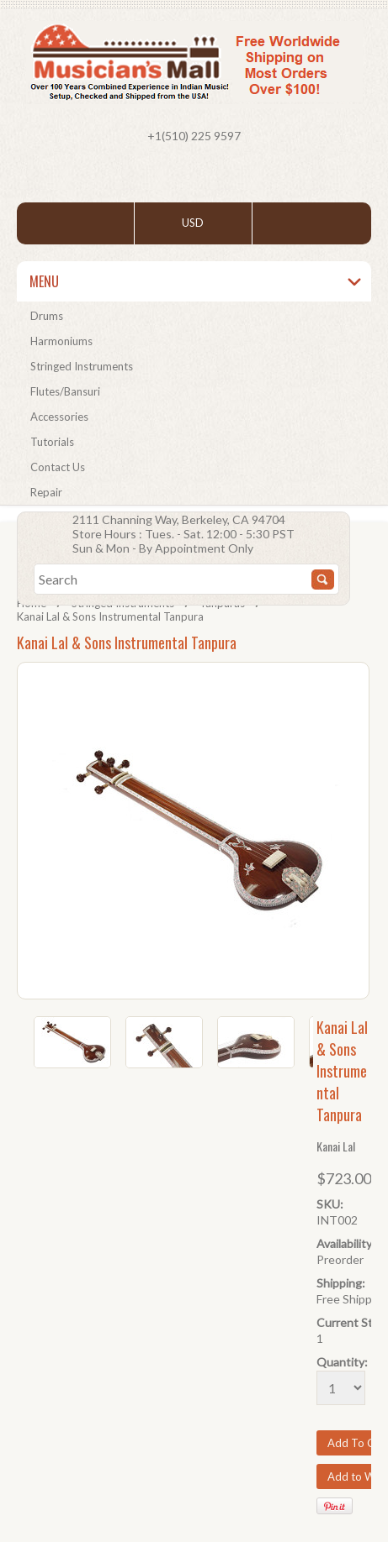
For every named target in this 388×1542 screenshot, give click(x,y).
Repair (46, 492)
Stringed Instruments (81, 366)
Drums (46, 316)
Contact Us (57, 467)
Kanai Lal (335, 1146)
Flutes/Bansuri (65, 391)
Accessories (59, 416)
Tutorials (52, 441)
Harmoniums (61, 341)
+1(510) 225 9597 (194, 135)
